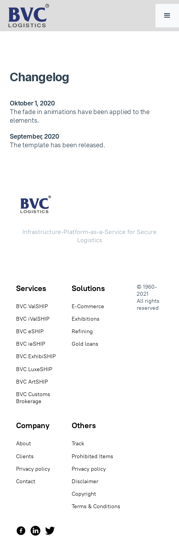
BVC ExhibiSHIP (36, 356)
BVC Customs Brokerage (33, 398)
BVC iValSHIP (32, 318)
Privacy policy (33, 468)
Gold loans (85, 343)
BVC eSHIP (29, 331)
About (23, 443)
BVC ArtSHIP (32, 381)
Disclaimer (85, 481)
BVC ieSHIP (30, 343)
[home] (27, 15)
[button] (167, 15)
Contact (25, 481)
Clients (25, 456)
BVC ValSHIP (32, 306)
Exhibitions (85, 318)
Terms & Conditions (96, 506)
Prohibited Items (92, 456)
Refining (82, 331)
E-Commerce (88, 306)
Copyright (84, 493)
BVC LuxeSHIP (34, 369)
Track (78, 443)
